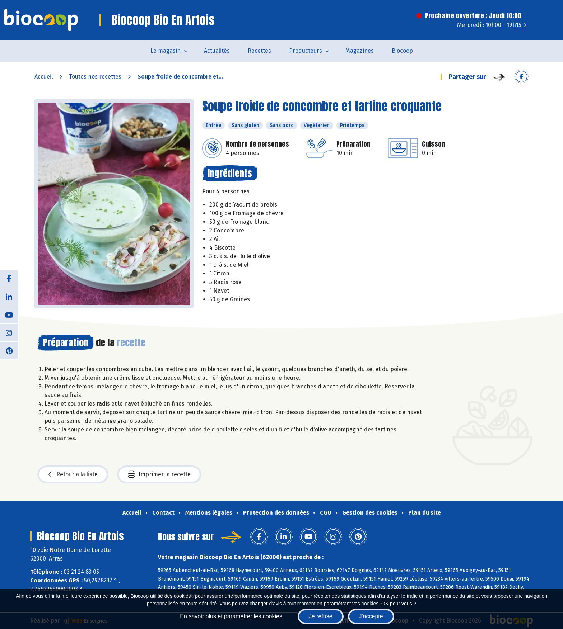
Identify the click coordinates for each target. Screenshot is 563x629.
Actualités (217, 50)
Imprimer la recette (159, 474)
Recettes (259, 50)
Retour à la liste (73, 474)
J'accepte (371, 616)
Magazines (359, 50)
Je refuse (320, 616)
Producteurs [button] (305, 50)
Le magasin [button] (165, 50)
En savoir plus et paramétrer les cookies (231, 616)
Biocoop (402, 50)
